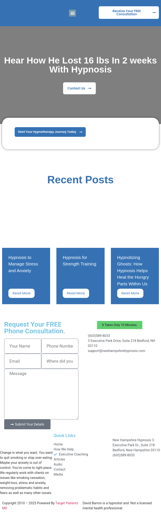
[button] (72, 13)
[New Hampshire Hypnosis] (120, 373)
